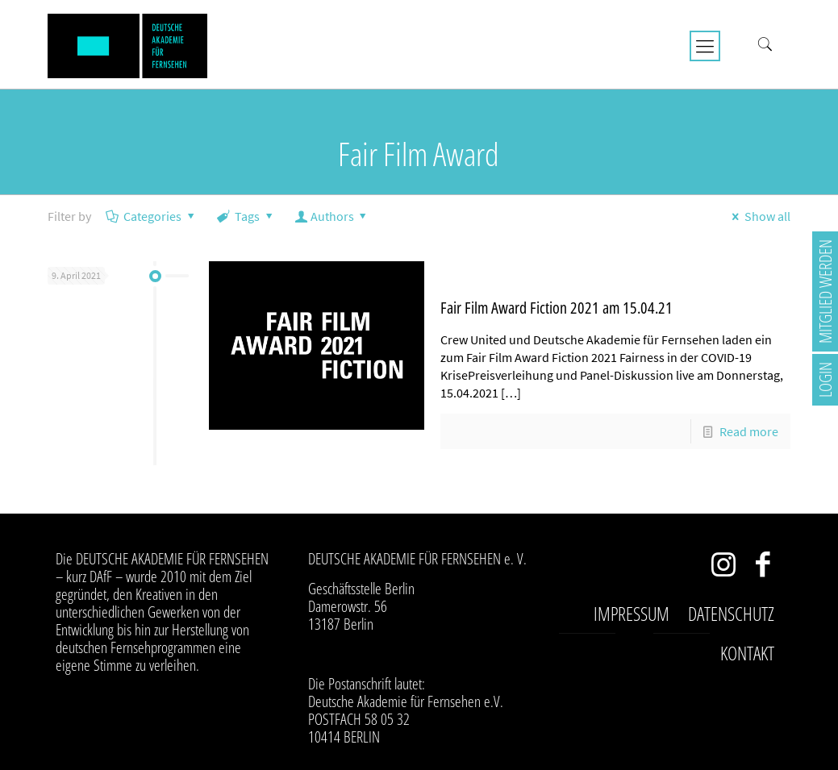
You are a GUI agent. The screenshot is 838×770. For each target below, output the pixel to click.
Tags (246, 216)
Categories (151, 216)
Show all (758, 216)
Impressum (631, 613)
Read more (748, 431)
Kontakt (747, 653)
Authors (332, 216)
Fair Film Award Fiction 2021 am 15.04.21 (556, 307)
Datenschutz (731, 613)
